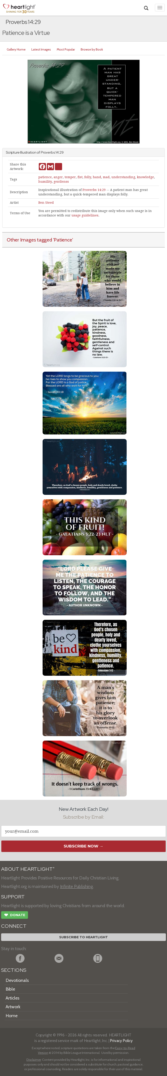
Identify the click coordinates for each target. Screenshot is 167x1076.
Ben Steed (46, 202)
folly (87, 177)
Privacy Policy (121, 1040)
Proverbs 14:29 (94, 190)
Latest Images (41, 49)
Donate (14, 915)
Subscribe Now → (83, 846)
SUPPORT (13, 897)
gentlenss (61, 181)
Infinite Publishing (76, 886)
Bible (10, 989)
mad (106, 177)
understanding (123, 177)
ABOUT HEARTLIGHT (27, 869)
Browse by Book (92, 49)
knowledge (145, 177)
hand (97, 177)
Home (11, 1015)
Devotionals (17, 980)
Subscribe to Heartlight (83, 937)
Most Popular (66, 49)
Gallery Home (16, 49)
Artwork (13, 1006)
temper (70, 177)
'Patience (62, 240)
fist (80, 177)
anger (58, 177)
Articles (12, 998)
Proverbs (48, 152)
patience (45, 177)
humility (45, 181)
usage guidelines (85, 215)
